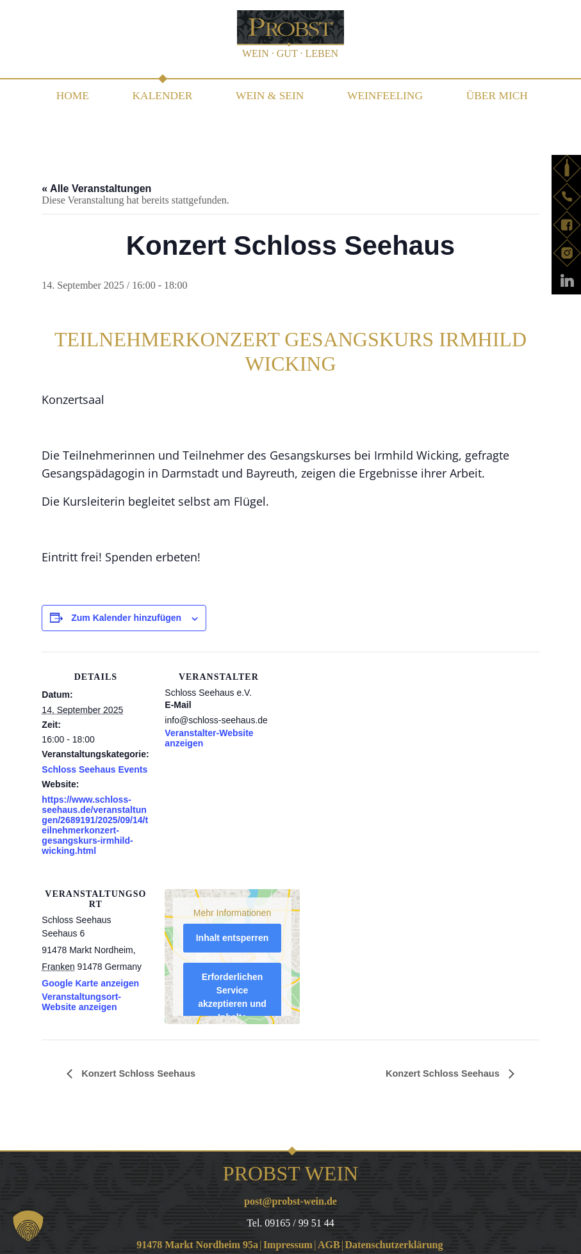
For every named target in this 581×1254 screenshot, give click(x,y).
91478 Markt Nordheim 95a (197, 1238)
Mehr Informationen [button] (232, 906)
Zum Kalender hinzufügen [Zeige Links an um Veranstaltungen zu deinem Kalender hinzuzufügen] (126, 611)
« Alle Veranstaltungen (96, 182)
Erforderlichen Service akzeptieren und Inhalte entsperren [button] (233, 997)
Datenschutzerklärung (394, 1238)
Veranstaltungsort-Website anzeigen (81, 995)
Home (79, 91)
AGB (329, 1238)
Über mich (489, 91)
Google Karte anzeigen (90, 977)
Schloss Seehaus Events (94, 763)
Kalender (165, 91)
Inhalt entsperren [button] (232, 931)
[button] (28, 1226)
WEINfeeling (380, 91)
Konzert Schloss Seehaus (143, 1066)
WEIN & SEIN (269, 91)
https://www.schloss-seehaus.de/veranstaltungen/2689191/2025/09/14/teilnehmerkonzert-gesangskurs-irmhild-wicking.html (95, 818)
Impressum (288, 1238)
